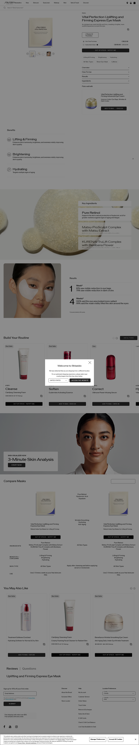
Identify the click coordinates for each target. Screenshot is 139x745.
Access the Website (80, 380)
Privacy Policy (61, 739)
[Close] (135, 739)
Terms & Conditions (31, 743)
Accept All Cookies (115, 739)
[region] (69, 739)
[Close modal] (89, 362)
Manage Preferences (97, 739)
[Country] (58, 380)
